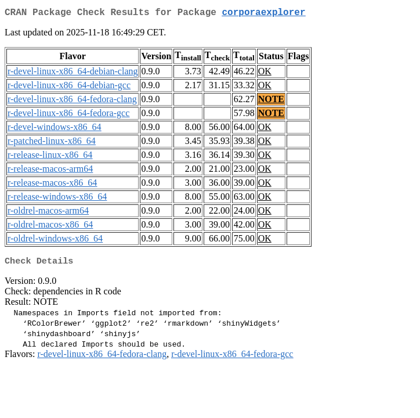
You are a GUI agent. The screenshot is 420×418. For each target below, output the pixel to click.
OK (264, 73)
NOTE (271, 101)
